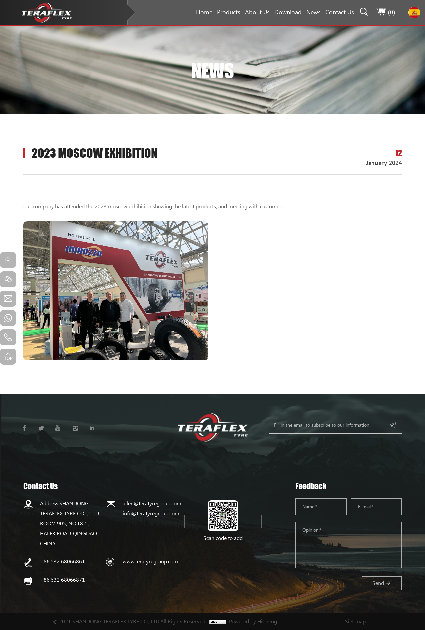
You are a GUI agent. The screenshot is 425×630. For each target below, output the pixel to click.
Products (228, 12)
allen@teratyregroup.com (152, 503)
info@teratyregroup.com (151, 513)
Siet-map (355, 621)
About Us (257, 12)
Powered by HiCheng (253, 621)
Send (378, 582)
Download (288, 12)
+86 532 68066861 (62, 561)
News (313, 12)
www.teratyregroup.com (150, 561)
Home (204, 12)
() (391, 12)
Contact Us (339, 12)
